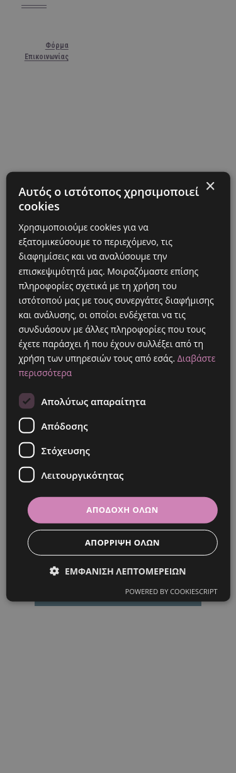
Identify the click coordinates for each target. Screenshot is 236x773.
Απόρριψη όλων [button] (122, 542)
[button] (118, 571)
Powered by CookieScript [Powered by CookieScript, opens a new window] (171, 591)
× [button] (210, 186)
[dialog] (118, 386)
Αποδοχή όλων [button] (122, 509)
